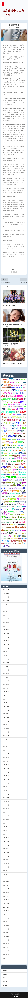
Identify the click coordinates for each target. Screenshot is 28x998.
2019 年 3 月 (6, 903)
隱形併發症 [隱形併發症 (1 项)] (21, 524)
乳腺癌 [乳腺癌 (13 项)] (9, 533)
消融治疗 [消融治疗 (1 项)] (16, 467)
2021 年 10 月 (6, 790)
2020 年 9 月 (6, 838)
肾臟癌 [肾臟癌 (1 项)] (18, 493)
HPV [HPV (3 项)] (19, 536)
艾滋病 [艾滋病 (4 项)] (13, 541)
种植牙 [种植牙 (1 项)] (5, 504)
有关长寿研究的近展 (9, 305)
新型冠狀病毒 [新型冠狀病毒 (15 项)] (8, 411)
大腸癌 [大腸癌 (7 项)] (23, 493)
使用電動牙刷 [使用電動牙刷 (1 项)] (11, 396)
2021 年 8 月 (6, 797)
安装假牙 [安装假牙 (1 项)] (16, 433)
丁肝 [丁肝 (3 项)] (6, 433)
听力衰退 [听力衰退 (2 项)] (6, 491)
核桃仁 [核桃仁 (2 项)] (24, 483)
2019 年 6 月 (6, 892)
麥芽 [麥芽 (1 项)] (5, 538)
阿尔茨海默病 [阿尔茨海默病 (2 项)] (13, 453)
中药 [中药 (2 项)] (24, 437)
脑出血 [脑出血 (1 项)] (23, 530)
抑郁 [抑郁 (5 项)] (12, 524)
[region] (11, 568)
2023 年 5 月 (6, 721)
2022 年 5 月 (6, 765)
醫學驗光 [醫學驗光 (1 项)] (6, 453)
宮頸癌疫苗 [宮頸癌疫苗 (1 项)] (14, 507)
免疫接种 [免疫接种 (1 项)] (12, 383)
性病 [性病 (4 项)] (18, 504)
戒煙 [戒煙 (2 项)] (20, 433)
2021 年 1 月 (6, 823)
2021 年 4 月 (6, 812)
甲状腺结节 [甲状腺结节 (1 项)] (13, 491)
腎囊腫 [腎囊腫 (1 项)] (5, 417)
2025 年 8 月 (6, 622)
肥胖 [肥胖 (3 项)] (17, 499)
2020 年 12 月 (6, 827)
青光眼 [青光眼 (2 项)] (15, 488)
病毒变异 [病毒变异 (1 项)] (22, 470)
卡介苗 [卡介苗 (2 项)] (19, 428)
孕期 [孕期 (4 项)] (3, 409)
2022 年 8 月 (6, 754)
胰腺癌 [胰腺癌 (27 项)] (5, 382)
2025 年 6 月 (6, 630)
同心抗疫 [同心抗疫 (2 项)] (17, 448)
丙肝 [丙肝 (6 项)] (8, 506)
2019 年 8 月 (6, 885)
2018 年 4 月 (6, 943)
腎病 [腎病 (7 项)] (15, 485)
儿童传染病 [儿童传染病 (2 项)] (5, 379)
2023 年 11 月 (6, 699)
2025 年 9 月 (6, 619)
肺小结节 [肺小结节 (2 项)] (21, 417)
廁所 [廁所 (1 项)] (6, 509)
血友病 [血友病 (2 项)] (15, 442)
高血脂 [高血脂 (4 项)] (14, 439)
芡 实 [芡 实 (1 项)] (13, 423)
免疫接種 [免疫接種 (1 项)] (9, 456)
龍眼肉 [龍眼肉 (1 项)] (8, 517)
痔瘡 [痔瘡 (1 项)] (2, 538)
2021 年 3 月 (6, 816)
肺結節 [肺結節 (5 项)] (4, 467)
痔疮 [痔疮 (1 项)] (14, 379)
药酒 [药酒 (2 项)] (8, 496)
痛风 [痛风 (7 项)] (11, 414)
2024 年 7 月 (6, 670)
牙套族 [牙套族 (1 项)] (24, 406)
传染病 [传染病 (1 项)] (18, 533)
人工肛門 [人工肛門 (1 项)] (16, 509)
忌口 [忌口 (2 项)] (13, 451)
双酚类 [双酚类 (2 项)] (11, 488)
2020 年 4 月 (6, 856)
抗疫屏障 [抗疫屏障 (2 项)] (8, 409)
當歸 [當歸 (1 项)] (18, 543)
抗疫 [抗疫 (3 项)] (22, 431)
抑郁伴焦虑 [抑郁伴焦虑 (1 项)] (11, 404)
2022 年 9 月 (6, 750)
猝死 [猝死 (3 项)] (14, 414)
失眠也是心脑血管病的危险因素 (12, 324)
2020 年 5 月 (6, 852)
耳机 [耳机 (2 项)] (24, 433)
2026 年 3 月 (6, 597)
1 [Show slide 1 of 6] (9, 581)
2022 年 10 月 (6, 746)
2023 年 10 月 (6, 703)
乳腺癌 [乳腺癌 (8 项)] (9, 469)
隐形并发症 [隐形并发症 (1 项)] (18, 450)
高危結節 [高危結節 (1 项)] (13, 543)
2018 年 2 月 (6, 951)
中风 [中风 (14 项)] (3, 516)
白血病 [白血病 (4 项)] (14, 399)
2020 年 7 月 (6, 845)
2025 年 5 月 (6, 633)
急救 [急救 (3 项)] (20, 406)
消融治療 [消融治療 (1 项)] (3, 485)
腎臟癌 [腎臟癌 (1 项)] (11, 442)
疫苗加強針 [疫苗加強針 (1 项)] (4, 404)
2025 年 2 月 (6, 644)
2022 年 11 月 (6, 743)
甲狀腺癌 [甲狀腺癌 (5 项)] (14, 538)
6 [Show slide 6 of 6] (15, 581)
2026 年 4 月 (6, 593)
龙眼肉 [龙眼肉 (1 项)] (4, 472)
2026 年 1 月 (6, 604)
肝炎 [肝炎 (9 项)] (5, 464)
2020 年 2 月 (6, 863)
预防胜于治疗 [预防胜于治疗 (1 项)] (10, 402)
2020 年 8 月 (6, 841)
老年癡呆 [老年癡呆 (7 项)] (20, 393)
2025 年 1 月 (6, 648)
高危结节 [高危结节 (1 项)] (20, 404)
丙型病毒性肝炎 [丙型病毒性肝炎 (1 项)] (16, 385)
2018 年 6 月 (6, 936)
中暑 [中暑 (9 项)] (21, 543)
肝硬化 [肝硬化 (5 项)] (9, 536)
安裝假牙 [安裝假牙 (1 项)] (8, 458)
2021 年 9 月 (6, 794)
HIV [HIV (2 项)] (13, 458)
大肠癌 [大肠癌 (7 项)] (6, 514)
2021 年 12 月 (6, 783)
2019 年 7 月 (6, 889)
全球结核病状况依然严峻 (10, 344)
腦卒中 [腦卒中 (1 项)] (17, 406)
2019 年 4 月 (6, 900)
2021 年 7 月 (6, 801)
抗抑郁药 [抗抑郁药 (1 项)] (3, 458)
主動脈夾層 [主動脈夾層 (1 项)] (23, 456)
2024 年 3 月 (6, 684)
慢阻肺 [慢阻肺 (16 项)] (20, 461)
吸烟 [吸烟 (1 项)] (12, 472)
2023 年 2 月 (6, 732)
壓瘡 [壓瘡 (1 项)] (17, 477)
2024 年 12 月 (6, 651)
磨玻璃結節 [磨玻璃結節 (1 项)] (6, 522)
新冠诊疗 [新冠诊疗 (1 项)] (23, 379)
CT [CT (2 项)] (12, 467)
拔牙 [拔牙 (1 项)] (13, 428)
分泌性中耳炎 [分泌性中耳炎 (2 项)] (8, 385)
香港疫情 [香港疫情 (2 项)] (17, 420)
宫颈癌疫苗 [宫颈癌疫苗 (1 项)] (12, 502)
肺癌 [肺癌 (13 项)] (3, 439)
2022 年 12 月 (6, 739)
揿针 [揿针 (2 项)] (10, 522)
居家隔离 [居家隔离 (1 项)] (20, 488)
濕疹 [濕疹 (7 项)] (10, 464)
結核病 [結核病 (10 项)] (21, 453)
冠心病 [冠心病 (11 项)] (13, 479)
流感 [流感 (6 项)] (17, 412)
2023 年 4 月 (6, 724)
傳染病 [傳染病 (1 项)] (9, 543)
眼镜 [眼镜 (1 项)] (18, 519)
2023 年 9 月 (6, 706)
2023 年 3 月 (6, 728)
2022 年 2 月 (6, 776)
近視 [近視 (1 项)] (10, 445)
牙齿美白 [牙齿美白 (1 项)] (14, 504)
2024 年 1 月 (6, 692)
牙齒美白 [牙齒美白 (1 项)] (22, 519)
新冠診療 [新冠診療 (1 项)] (23, 445)
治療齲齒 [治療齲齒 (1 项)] (20, 512)
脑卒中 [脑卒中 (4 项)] (22, 402)
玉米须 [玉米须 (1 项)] (8, 538)
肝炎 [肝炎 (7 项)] (14, 390)
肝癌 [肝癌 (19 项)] (6, 444)
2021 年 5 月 (6, 808)
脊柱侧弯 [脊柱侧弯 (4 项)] (7, 474)
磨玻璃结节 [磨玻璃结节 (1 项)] (11, 448)
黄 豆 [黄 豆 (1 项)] (24, 387)
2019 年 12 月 (6, 870)
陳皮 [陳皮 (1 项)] (4, 442)
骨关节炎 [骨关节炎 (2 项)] (4, 496)
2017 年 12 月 (6, 958)
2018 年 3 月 (6, 947)
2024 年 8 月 (6, 666)
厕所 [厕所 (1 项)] (13, 464)
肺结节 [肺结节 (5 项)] (10, 511)
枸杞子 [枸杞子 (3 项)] (19, 414)
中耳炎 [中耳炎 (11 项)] (23, 422)
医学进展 (18, 27)
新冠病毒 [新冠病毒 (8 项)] (12, 499)
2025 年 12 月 (6, 608)
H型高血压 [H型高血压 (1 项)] (13, 496)
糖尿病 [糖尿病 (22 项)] (18, 436)
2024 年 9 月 (6, 662)
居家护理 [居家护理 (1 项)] (18, 379)
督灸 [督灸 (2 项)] (21, 420)
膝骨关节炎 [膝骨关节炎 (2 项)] (7, 530)
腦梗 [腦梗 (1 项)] (11, 426)
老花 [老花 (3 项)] (7, 442)
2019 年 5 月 (6, 896)
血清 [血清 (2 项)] (11, 517)
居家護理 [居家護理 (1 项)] (14, 445)
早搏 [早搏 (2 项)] (17, 491)
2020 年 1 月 (6, 867)
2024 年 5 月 (6, 677)
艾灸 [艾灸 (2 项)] (7, 486)
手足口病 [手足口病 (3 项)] (18, 530)
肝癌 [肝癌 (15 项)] (6, 546)
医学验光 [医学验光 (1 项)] (5, 406)
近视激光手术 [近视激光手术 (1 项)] (20, 507)
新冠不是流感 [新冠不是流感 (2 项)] (15, 388)
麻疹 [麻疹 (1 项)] (23, 485)
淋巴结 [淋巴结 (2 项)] (13, 406)
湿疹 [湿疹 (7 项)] (20, 472)
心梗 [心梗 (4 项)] (5, 420)
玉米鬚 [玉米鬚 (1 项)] (11, 514)
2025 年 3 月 (6, 640)
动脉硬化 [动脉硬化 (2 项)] (17, 383)
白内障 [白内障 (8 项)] (4, 436)
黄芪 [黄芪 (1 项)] (8, 493)
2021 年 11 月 (6, 786)
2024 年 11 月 (6, 655)
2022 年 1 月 (6, 779)
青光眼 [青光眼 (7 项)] (15, 417)
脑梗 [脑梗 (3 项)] (13, 530)
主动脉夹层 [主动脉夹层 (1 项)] (13, 493)
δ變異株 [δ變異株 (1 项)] (10, 423)
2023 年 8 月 (6, 710)
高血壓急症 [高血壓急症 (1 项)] (7, 426)
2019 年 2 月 (6, 907)
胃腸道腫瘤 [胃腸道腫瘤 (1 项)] (18, 464)
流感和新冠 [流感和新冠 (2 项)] (6, 480)
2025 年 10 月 (6, 615)
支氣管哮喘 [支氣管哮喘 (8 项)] (11, 477)
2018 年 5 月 (6, 940)
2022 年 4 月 (6, 768)
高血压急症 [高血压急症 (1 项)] (17, 402)
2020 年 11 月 (6, 830)
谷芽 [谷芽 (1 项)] (21, 387)
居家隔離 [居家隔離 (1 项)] (21, 467)
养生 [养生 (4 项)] (5, 396)
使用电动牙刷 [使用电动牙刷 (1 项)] (11, 431)
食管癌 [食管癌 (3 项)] (20, 517)
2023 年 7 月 (6, 713)
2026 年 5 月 (6, 589)
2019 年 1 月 (6, 911)
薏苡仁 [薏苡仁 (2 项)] (9, 467)
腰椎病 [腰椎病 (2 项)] (10, 417)
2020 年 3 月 (6, 859)
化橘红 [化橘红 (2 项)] (9, 472)
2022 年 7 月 (6, 757)
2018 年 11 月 (6, 918)
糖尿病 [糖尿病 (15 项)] (11, 436)
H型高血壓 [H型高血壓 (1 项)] (14, 409)
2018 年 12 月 (6, 914)
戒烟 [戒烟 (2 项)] (5, 451)
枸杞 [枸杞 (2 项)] (9, 428)
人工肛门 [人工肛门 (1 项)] (9, 450)
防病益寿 (5, 981)
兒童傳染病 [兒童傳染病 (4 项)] (8, 393)
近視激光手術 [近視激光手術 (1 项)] (22, 491)
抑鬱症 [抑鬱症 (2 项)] (15, 517)
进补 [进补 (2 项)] (9, 461)
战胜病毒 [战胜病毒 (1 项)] (13, 461)
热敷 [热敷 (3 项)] (21, 448)
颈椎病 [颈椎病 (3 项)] (6, 502)
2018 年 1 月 (6, 954)
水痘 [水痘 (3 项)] (22, 426)
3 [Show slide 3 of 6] (11, 581)
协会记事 (5, 985)
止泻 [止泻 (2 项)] (24, 409)
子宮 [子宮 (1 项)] (15, 428)
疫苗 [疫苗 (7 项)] (11, 379)
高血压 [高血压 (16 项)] (22, 521)
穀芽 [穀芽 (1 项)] (8, 509)
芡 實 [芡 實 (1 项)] (22, 385)
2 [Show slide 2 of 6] (10, 581)
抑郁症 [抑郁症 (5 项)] (19, 480)
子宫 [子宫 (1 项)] (23, 414)
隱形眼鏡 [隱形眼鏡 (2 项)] (8, 527)
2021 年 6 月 (6, 805)
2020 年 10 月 (6, 834)
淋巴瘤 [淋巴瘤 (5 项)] (4, 493)
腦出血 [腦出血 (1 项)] (18, 470)
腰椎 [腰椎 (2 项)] (10, 390)
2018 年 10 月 (6, 921)
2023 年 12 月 (6, 695)
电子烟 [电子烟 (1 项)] (16, 404)
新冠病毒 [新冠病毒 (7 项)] (16, 455)
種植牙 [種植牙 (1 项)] (16, 472)
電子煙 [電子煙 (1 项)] (19, 426)
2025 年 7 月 (6, 626)
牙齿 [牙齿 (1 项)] (10, 439)
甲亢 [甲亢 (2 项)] (7, 415)
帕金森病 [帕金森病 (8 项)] (19, 395)
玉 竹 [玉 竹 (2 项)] (15, 525)
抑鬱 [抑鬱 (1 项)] (7, 461)
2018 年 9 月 (6, 925)
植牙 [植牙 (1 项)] (21, 504)
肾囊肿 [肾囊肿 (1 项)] (5, 456)
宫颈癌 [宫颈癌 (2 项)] (9, 504)
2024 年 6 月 (6, 673)
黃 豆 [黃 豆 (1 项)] (24, 504)
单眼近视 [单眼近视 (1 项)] (19, 439)
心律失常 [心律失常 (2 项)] (15, 536)
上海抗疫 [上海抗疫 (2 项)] (18, 431)
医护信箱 (5, 978)
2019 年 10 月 (6, 878)
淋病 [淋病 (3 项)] (5, 543)
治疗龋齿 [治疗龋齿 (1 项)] (21, 502)
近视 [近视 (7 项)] (9, 387)
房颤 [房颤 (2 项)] (17, 390)
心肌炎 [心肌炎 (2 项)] (21, 390)
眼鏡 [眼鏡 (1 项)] (9, 406)
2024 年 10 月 (6, 659)
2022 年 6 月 (6, 761)
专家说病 (5, 970)
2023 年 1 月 (6, 735)
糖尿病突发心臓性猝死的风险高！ (13, 363)
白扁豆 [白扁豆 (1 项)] (20, 509)
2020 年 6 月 (6, 848)
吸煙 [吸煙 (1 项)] (2, 426)
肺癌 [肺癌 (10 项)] (23, 464)
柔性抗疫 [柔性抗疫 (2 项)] (15, 522)
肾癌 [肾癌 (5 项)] (14, 469)
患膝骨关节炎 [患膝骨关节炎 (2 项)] (5, 525)
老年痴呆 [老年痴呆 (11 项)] (17, 482)
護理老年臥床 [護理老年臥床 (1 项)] (5, 390)
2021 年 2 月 (6, 819)
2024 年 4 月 (6, 681)
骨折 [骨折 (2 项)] (14, 393)
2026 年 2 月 (6, 600)
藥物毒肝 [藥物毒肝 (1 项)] (3, 507)
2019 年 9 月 (6, 881)
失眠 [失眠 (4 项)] (19, 538)
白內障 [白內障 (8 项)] (8, 398)
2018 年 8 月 (6, 929)
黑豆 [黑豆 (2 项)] (12, 474)
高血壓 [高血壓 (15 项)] (10, 419)
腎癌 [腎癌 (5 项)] (5, 423)
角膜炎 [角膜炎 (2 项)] (18, 514)
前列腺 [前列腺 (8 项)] (11, 433)
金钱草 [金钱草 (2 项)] (16, 474)
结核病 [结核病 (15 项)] (20, 495)
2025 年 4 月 (6, 637)
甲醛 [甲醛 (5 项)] (12, 509)
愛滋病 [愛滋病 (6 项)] (20, 442)
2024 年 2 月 (6, 688)
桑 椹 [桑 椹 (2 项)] (13, 527)
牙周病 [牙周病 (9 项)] (20, 408)
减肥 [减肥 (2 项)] (10, 546)
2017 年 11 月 (6, 962)
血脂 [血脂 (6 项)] (3, 527)
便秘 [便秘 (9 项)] (15, 425)
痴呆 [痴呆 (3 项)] (11, 485)
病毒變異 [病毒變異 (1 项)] (14, 519)
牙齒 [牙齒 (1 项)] (15, 514)
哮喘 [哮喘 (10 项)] (19, 485)
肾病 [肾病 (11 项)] (5, 430)
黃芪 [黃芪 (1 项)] (15, 533)
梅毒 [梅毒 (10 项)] (17, 422)
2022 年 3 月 (6, 772)
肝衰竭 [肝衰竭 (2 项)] (22, 533)
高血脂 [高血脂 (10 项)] (20, 398)
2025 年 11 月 (6, 611)
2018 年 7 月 (6, 932)
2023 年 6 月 (6, 717)
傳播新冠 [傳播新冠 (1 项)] (15, 512)
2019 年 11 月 (6, 874)
